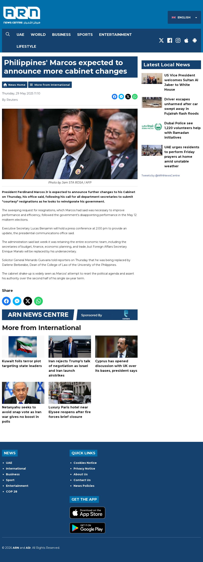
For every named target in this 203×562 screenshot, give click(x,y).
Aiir (28, 548)
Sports (85, 34)
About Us (81, 474)
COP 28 (11, 491)
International (16, 468)
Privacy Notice (84, 468)
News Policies (84, 486)
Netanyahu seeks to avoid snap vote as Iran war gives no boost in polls (23, 402)
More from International (52, 84)
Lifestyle (26, 46)
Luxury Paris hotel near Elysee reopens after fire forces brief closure (70, 400)
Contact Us (82, 480)
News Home (16, 84)
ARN (16, 548)
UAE (20, 34)
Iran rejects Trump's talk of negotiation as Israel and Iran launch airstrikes (70, 356)
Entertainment (115, 34)
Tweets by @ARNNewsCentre (161, 175)
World (38, 34)
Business (61, 34)
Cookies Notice (85, 463)
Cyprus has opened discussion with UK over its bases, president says (116, 354)
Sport (10, 480)
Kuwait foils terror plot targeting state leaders (23, 352)
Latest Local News (167, 65)
